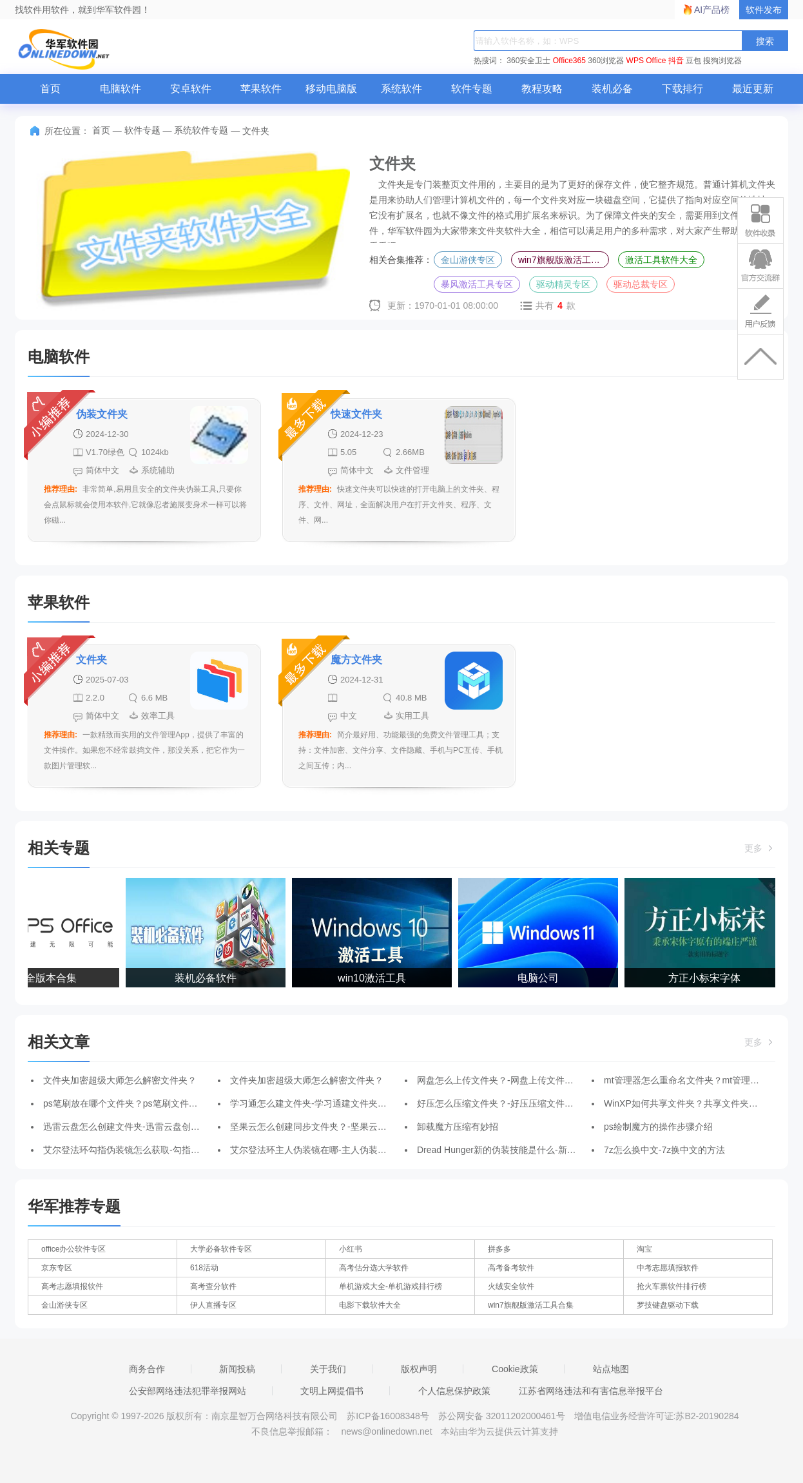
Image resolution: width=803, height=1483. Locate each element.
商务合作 (147, 1368)
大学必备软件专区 (221, 1249)
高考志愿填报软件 (72, 1286)
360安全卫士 (528, 60)
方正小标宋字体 (706, 978)
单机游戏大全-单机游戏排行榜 (390, 1286)
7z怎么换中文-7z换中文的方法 (664, 1150)
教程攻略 (542, 88)
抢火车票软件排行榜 (671, 1286)
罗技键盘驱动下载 (668, 1305)
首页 (50, 88)
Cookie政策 (515, 1368)
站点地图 (611, 1368)
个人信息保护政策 (454, 1390)
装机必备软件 (207, 978)
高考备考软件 (511, 1267)
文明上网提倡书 (331, 1390)
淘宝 (644, 1249)
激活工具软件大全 (661, 260)
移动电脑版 (331, 88)
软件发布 (764, 10)
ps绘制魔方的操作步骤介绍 (658, 1126)
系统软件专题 (201, 130)
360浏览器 (606, 60)
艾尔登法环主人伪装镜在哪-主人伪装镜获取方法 (326, 1150)
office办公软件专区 (73, 1249)
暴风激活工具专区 (477, 284)
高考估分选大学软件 (374, 1267)
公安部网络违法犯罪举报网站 (187, 1390)
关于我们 (328, 1368)
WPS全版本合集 (40, 978)
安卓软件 (190, 88)
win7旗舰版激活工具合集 (563, 260)
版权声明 (419, 1368)
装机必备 (612, 88)
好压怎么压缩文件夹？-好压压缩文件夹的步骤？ (513, 1103)
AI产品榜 (712, 10)
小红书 (350, 1249)
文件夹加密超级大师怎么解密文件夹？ (120, 1080)
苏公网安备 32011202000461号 (503, 1416)
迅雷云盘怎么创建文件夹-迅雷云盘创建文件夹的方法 (148, 1126)
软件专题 (471, 88)
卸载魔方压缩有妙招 (457, 1126)
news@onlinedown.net (386, 1431)
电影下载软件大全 (370, 1305)
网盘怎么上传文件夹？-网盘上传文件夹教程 (504, 1080)
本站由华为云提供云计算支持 (499, 1431)
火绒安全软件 (511, 1286)
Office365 (569, 60)
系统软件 (401, 88)
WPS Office (646, 60)
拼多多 (499, 1249)
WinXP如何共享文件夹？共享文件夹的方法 (690, 1103)
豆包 (693, 60)
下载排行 (682, 88)
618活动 (204, 1267)
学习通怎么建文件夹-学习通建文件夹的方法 (317, 1103)
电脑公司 (539, 978)
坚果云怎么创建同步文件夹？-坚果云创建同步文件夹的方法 (349, 1126)
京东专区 (56, 1267)
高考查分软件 (213, 1286)
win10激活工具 (373, 978)
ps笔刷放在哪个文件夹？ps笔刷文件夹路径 (129, 1103)
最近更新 (752, 88)
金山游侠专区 (468, 260)
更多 (759, 848)
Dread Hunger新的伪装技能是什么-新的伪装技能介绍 (523, 1150)
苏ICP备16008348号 (388, 1416)
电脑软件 (120, 88)
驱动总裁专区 (641, 284)
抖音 (676, 60)
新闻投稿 (237, 1368)
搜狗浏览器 (722, 60)
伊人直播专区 (213, 1305)
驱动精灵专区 (563, 284)
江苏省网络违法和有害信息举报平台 (591, 1390)
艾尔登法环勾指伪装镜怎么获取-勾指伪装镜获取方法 (148, 1150)
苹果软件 (261, 88)
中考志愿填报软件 (668, 1267)
